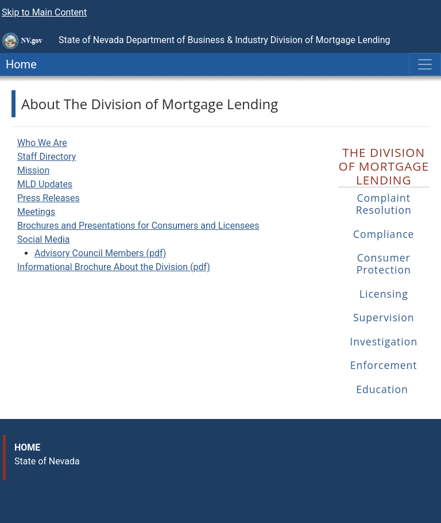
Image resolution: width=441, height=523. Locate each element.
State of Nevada (47, 461)
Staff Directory (46, 156)
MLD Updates (44, 184)
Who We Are (42, 142)
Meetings (36, 211)
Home (18, 64)
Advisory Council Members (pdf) (100, 253)
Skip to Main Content (44, 12)
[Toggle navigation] (425, 64)
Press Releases (48, 198)
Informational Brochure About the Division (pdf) (113, 267)
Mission (33, 170)
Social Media (43, 239)
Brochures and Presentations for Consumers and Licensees (138, 225)
